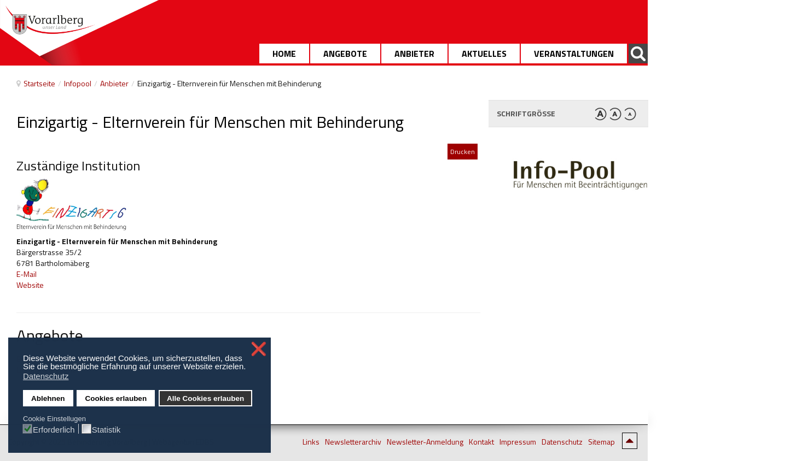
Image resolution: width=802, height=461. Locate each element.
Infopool (77, 83)
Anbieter (114, 83)
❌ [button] (259, 349)
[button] (249, 367)
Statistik (106, 429)
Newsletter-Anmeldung (425, 441)
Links (311, 441)
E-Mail (26, 274)
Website (30, 285)
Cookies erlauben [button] (116, 398)
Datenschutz (562, 441)
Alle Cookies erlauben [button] (205, 398)
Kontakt (481, 441)
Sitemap (601, 441)
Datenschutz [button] (45, 376)
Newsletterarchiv (353, 441)
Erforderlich (54, 429)
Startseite (39, 83)
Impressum (517, 441)
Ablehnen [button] (48, 398)
